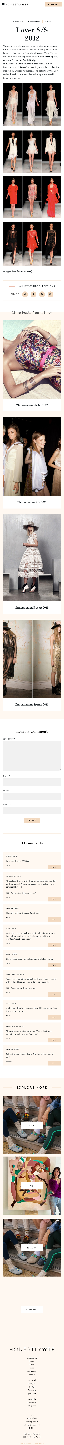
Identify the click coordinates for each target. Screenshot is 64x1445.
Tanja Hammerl (12, 1026)
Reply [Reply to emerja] (54, 867)
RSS (32, 1409)
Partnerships (32, 1371)
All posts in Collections (37, 286)
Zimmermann (14, 63)
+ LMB (42, 1443)
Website (7, 804)
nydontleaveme (12, 974)
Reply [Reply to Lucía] (54, 1017)
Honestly (32, 1437)
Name (6, 776)
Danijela (9, 908)
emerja (9, 856)
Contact (32, 1374)
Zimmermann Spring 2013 (32, 704)
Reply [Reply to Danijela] (54, 919)
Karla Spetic (51, 56)
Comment (9, 739)
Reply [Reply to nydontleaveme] (54, 994)
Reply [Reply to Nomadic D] (54, 899)
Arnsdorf (8, 60)
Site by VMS (38, 1443)
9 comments (34, 21)
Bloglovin (32, 1406)
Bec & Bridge (29, 60)
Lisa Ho (18, 60)
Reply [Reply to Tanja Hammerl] (54, 1040)
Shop (32, 1368)
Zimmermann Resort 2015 (32, 607)
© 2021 (31, 1428)
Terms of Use (32, 1418)
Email (7, 790)
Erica (49, 21)
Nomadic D (10, 876)
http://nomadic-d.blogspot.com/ (21, 893)
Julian (8, 954)
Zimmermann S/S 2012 (32, 502)
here (19, 271)
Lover (23, 67)
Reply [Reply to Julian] (54, 965)
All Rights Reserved (32, 1425)
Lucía (8, 1003)
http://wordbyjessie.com (20, 938)
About (32, 1364)
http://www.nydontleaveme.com (21, 988)
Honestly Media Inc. (25, 1443)
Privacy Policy (32, 1421)
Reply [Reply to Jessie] (54, 945)
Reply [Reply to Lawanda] (54, 1063)
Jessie (8, 928)
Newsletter (31, 1402)
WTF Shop (54, 4)
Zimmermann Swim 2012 (32, 405)
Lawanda (9, 1049)
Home (32, 1361)
